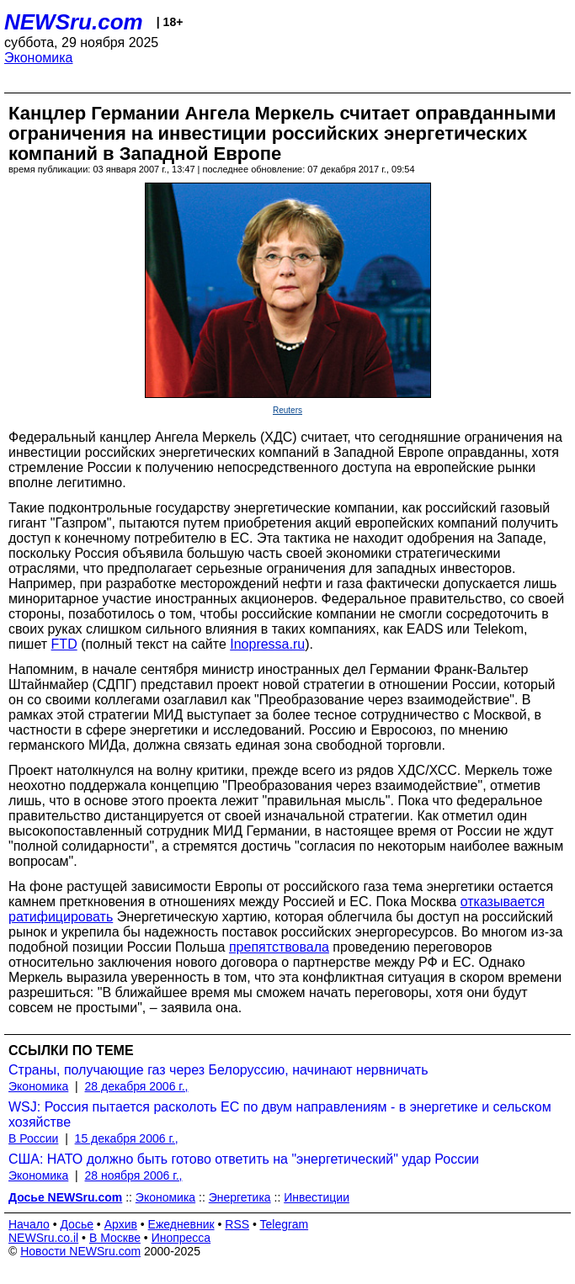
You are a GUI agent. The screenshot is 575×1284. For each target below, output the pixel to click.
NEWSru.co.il (43, 1237)
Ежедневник (181, 1224)
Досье (76, 1224)
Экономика (38, 57)
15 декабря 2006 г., (126, 1138)
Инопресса (181, 1237)
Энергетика (240, 1197)
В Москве (115, 1237)
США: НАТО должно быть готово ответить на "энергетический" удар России (243, 1159)
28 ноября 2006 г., (134, 1175)
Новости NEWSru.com (80, 1251)
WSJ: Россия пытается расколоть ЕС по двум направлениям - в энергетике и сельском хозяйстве (279, 1114)
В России (33, 1138)
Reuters (287, 410)
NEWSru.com (73, 21)
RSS (237, 1224)
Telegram (284, 1224)
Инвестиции (316, 1197)
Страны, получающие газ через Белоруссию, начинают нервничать (218, 1070)
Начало (29, 1224)
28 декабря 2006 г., (137, 1086)
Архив (120, 1224)
